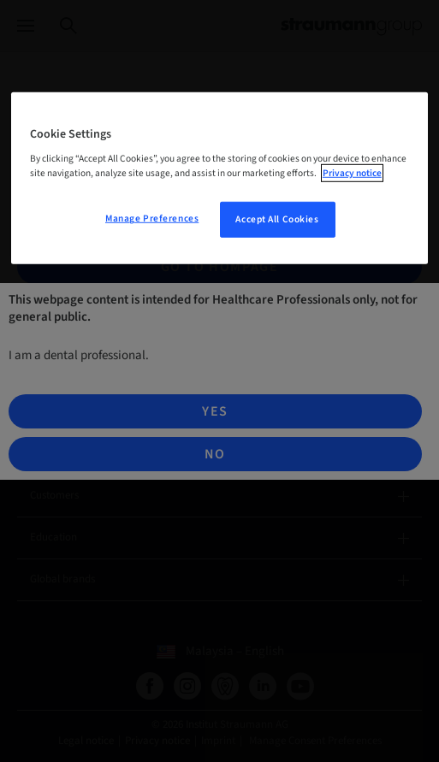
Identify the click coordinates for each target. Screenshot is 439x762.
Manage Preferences (152, 218)
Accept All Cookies (276, 219)
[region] (219, 178)
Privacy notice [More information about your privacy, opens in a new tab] (352, 173)
